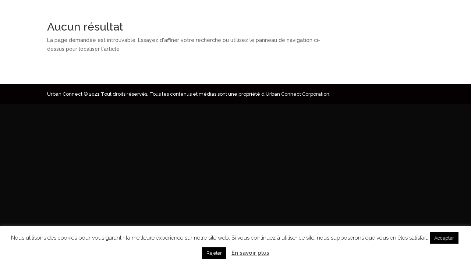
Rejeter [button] (214, 253)
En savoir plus (250, 253)
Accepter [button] (444, 238)
